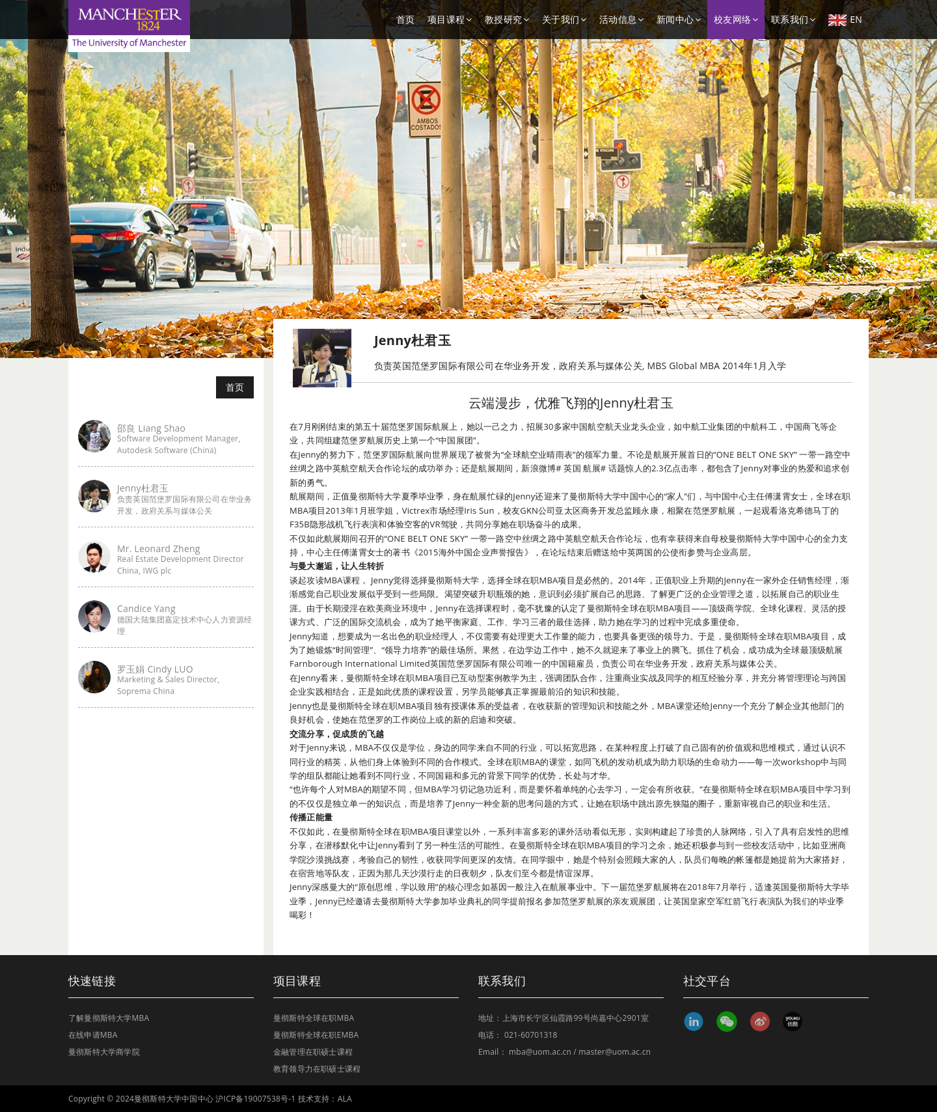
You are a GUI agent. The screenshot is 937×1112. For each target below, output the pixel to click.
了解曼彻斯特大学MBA (108, 1017)
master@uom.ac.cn (614, 1051)
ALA (345, 1098)
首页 (405, 19)
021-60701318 (531, 1034)
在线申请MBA (93, 1034)
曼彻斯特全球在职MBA (313, 1017)
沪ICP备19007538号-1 (255, 1098)
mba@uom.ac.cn (540, 1051)
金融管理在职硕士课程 (313, 1051)
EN (845, 19)
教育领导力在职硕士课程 (316, 1068)
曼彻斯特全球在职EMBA (316, 1034)
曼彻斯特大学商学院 (104, 1051)
